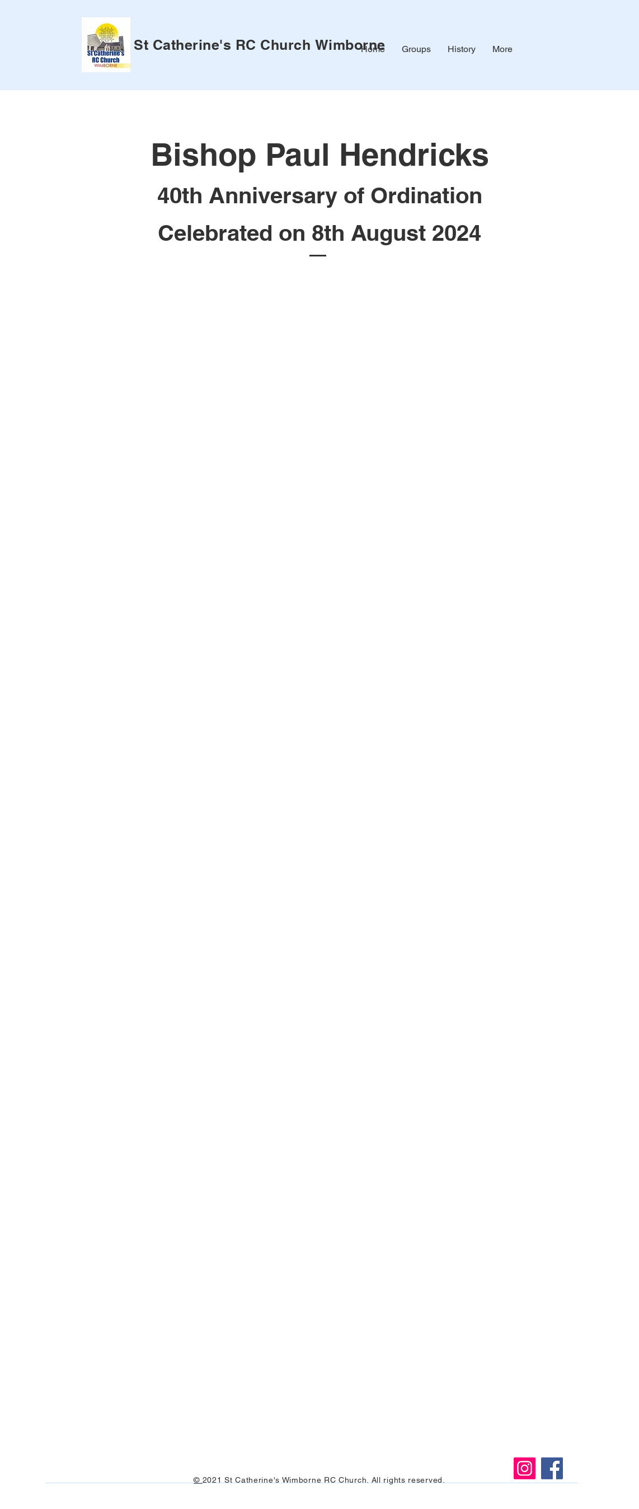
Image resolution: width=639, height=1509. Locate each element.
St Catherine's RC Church (224, 44)
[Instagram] (524, 1468)
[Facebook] (552, 1468)
